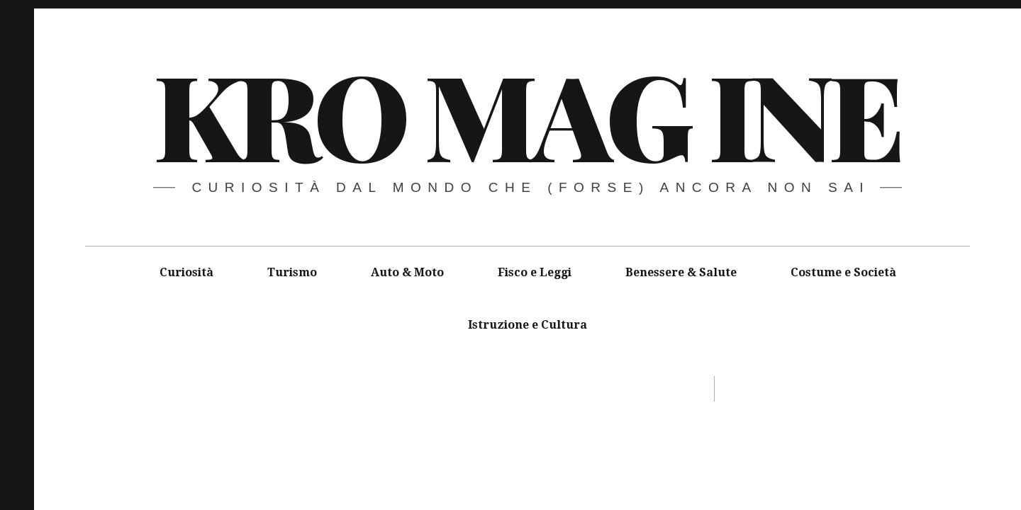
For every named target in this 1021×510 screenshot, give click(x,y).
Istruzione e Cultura (527, 325)
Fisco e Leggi (534, 272)
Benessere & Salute (681, 272)
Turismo (292, 272)
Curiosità (186, 272)
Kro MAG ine (526, 113)
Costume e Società (843, 272)
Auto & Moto (407, 272)
